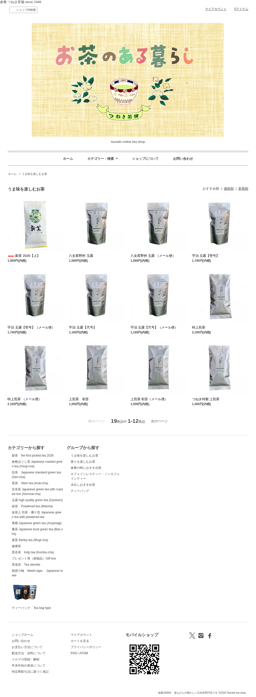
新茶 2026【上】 (23, 256)
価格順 (229, 189)
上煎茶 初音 (80, 399)
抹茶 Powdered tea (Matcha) (32, 506)
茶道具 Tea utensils (26, 564)
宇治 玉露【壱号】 (206, 256)
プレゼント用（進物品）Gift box (34, 558)
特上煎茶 (198, 327)
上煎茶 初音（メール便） (149, 399)
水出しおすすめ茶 (83, 485)
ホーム (68, 159)
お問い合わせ (183, 159)
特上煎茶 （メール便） (24, 399)
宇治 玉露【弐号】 (83, 327)
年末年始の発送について (29, 665)
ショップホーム (22, 635)
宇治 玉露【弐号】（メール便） (154, 327)
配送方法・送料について (29, 653)
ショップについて (145, 159)
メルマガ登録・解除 (25, 659)
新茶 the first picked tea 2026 (33, 455)
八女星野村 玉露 (81, 256)
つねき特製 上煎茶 (206, 399)
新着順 (243, 189)
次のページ (159, 421)
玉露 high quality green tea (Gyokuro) (37, 500)
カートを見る (80, 641)
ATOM (83, 653)
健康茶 (16, 546)
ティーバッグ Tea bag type (31, 594)
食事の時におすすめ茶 (86, 468)
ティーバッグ (80, 491)
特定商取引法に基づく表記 (30, 671)
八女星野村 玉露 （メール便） (153, 256)
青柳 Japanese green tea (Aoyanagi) (37, 523)
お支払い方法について (27, 647)
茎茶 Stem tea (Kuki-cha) (30, 483)
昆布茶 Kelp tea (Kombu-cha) (33, 552)
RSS (74, 653)
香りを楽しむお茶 (83, 461)
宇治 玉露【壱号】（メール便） (31, 327)
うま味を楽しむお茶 (34, 173)
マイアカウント (216, 9)
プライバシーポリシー (86, 647)
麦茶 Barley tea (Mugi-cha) (30, 540)
